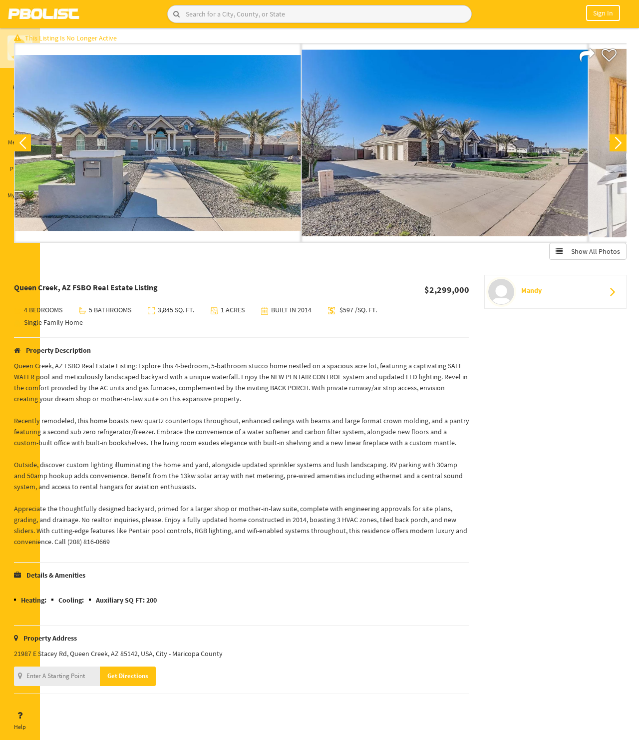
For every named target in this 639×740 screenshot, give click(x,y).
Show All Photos (583, 256)
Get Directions (161, 692)
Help (20, 721)
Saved (20, 108)
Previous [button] (55, 147)
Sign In (603, 12)
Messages (20, 136)
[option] (190, 148)
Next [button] (613, 147)
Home (20, 81)
